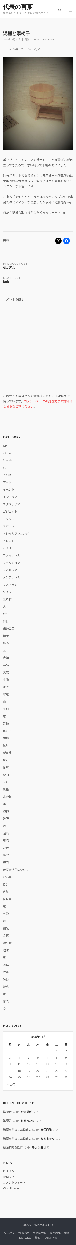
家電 (6, 694)
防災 (6, 979)
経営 (6, 855)
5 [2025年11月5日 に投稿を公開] (28, 1057)
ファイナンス (11, 555)
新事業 (7, 753)
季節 (6, 679)
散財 (6, 745)
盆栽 (6, 848)
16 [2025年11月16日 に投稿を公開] (66, 1064)
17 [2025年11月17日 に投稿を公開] (10, 1071)
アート (7, 482)
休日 (6, 621)
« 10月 (11, 1084)
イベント (8, 489)
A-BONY (9, 1232)
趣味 (6, 950)
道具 (6, 965)
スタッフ (8, 519)
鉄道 (6, 972)
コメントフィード (14, 1182)
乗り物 (7, 599)
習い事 (7, 877)
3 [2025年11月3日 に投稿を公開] (10, 1057)
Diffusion (55, 1232)
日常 (27, 39)
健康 (6, 636)
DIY (5, 445)
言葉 (6, 935)
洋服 (6, 818)
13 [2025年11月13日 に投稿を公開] (38, 1064)
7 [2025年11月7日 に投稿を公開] (47, 1057)
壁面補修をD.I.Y (13, 1147)
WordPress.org (12, 1188)
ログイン (8, 1171)
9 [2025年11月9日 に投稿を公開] (66, 1057)
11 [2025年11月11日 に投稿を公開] (19, 1064)
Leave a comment (44, 39)
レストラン (10, 584)
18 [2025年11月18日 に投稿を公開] (19, 1071)
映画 (6, 774)
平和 (6, 709)
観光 (6, 928)
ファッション (11, 562)
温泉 (6, 833)
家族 (6, 687)
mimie (7, 453)
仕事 (6, 614)
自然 (6, 891)
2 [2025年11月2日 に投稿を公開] (66, 1051)
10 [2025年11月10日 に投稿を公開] (10, 1064)
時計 (6, 782)
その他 (7, 475)
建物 (6, 723)
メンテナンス (11, 577)
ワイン (7, 592)
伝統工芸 (8, 628)
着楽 (37, 1237)
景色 (6, 789)
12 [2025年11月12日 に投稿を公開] (28, 1064)
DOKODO (25, 1237)
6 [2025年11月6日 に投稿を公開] (38, 1057)
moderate (23, 1232)
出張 (6, 643)
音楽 (6, 1001)
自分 (6, 884)
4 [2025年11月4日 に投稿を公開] (19, 1057)
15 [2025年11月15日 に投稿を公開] (56, 1064)
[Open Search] (59, 10)
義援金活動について (16, 870)
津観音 (7, 1111)
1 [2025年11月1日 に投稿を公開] (57, 1051)
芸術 (6, 913)
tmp (66, 1232)
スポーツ (8, 526)
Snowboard (10, 460)
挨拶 (6, 738)
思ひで (7, 731)
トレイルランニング (16, 533)
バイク (7, 548)
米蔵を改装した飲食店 (17, 1129)
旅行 (6, 760)
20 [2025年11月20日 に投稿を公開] (38, 1071)
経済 (6, 862)
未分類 (7, 796)
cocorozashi (39, 1232)
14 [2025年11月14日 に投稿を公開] (47, 1064)
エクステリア (11, 504)
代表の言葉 (18, 7)
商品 (6, 665)
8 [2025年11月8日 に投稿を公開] (57, 1057)
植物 (6, 811)
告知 (6, 657)
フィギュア (10, 570)
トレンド (8, 540)
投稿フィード (11, 1177)
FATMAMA (50, 1237)
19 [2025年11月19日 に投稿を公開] (28, 1071)
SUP (5, 467)
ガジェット (10, 511)
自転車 (7, 899)
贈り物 (7, 943)
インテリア (10, 497)
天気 (6, 672)
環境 (6, 840)
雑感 (6, 986)
